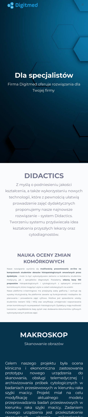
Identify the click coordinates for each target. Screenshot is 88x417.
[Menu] (83, 5)
